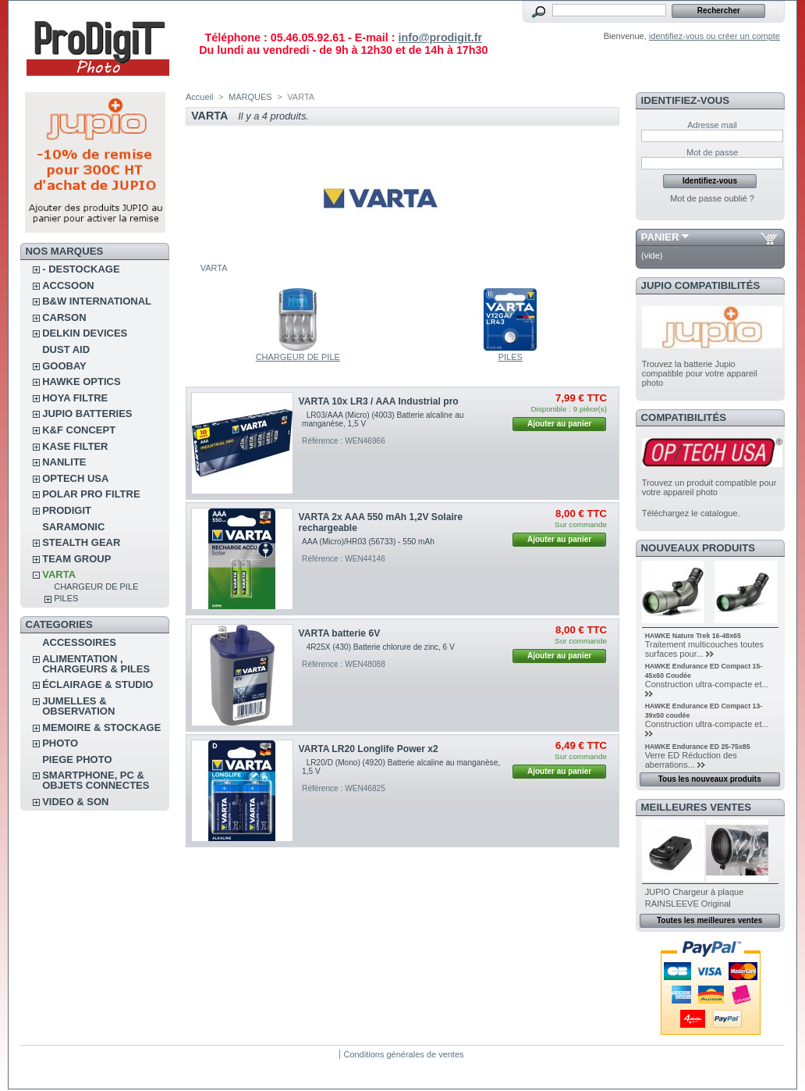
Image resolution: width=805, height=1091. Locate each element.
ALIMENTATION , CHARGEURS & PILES (96, 664)
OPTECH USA (75, 478)
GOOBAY (64, 366)
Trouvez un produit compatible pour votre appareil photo (709, 487)
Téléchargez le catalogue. (691, 513)
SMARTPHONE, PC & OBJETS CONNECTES (95, 780)
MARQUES (250, 97)
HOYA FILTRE (75, 398)
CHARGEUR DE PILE (96, 586)
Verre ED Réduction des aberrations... (691, 760)
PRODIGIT (66, 510)
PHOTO (60, 743)
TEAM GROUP (76, 559)
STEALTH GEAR (81, 542)
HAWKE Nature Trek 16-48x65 (693, 636)
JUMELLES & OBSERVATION (78, 706)
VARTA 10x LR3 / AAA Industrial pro (379, 401)
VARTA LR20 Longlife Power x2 (368, 748)
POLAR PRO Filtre (91, 494)
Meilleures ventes (696, 807)
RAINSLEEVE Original (688, 903)
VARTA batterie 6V (340, 633)
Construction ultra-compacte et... (707, 684)
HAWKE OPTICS (81, 381)
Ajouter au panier (559, 423)
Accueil (199, 97)
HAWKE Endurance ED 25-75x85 (697, 747)
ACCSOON (68, 285)
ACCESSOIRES (79, 642)
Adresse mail (712, 125)
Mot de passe (712, 152)
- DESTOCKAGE (80, 269)
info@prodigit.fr (440, 37)
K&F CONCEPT (78, 430)
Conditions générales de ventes (403, 1054)
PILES (66, 598)
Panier (660, 237)
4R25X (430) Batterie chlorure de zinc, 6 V (382, 647)
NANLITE (64, 462)
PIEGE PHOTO (77, 759)
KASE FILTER (75, 446)
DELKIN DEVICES (84, 333)
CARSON (64, 317)
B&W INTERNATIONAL (96, 301)
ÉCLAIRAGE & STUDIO (97, 684)
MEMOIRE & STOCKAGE (101, 727)
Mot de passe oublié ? (712, 198)
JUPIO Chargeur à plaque (694, 892)
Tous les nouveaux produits (709, 779)
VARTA (59, 574)
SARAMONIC (73, 527)
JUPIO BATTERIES (87, 413)
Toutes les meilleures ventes (709, 920)
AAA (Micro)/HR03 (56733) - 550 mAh (368, 541)
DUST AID (66, 349)
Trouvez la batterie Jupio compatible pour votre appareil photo (699, 373)
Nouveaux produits (698, 548)
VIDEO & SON (75, 802)
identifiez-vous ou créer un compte (714, 36)
